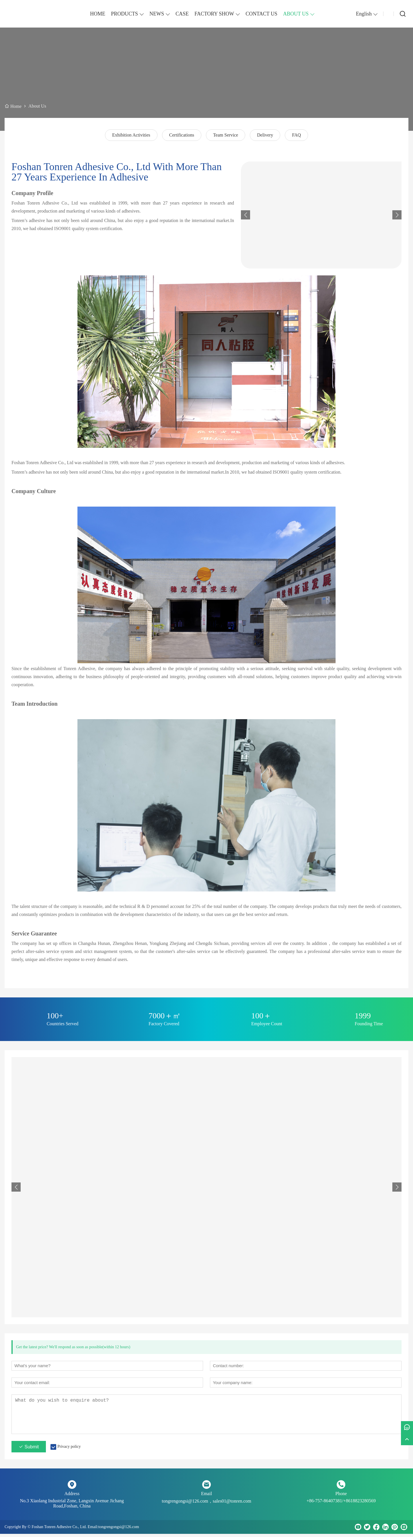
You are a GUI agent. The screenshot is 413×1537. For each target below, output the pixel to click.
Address (71, 1496)
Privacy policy (69, 1449)
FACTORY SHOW (214, 14)
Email (206, 1496)
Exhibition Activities (131, 135)
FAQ (296, 135)
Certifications (181, 135)
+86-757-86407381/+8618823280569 (341, 1503)
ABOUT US (296, 14)
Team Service (225, 135)
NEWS (156, 14)
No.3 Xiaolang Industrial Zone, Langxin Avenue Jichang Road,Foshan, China (72, 1506)
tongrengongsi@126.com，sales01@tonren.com (206, 1504)
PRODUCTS (124, 14)
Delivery (265, 135)
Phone (341, 1496)
